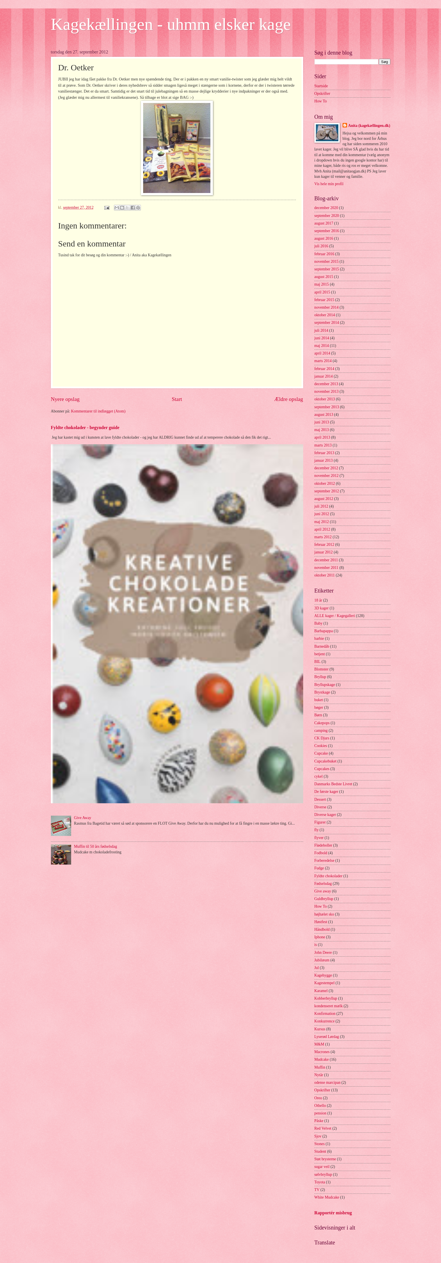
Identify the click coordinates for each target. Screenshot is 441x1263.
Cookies (320, 746)
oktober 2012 (324, 483)
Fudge (319, 868)
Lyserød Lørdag (326, 1037)
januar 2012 (323, 552)
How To (320, 101)
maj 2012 (321, 522)
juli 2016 (321, 246)
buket (318, 700)
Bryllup (320, 677)
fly (316, 830)
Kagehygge (323, 975)
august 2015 (323, 277)
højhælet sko (324, 914)
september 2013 (326, 407)
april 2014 (322, 353)
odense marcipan (327, 1082)
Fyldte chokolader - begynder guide (85, 427)
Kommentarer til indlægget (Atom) (98, 411)
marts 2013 (323, 445)
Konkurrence (324, 1021)
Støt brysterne (325, 1159)
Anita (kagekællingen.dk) (369, 126)
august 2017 (323, 223)
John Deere (323, 952)
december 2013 (326, 384)
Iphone (319, 937)
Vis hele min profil (329, 184)
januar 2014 (323, 376)
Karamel (321, 991)
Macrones (322, 1052)
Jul (316, 968)
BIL (317, 661)
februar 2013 (324, 453)
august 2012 (323, 499)
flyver (319, 838)
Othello (320, 1105)
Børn (318, 715)
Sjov (317, 1136)
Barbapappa (323, 631)
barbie (319, 638)
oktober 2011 (324, 575)
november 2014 (326, 307)
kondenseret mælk (328, 1006)
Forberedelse (324, 860)
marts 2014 (323, 361)
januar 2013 (323, 460)
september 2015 (326, 269)
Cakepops (322, 723)
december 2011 (326, 560)
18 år (318, 600)
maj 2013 (321, 430)
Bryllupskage (324, 685)
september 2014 (326, 322)
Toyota (319, 1182)
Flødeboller (323, 845)
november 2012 (326, 476)
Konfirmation (325, 1013)
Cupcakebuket (325, 761)
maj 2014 (321, 346)
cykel (318, 776)
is (315, 945)
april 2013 (322, 437)
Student (320, 1151)
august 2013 (323, 414)
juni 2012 (321, 514)
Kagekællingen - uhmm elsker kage (171, 24)
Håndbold (322, 929)
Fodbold (320, 853)
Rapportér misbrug (333, 1212)
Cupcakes (322, 769)
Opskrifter (322, 93)
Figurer (320, 822)
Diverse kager (325, 815)
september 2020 (326, 216)
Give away (322, 891)
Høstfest (320, 922)
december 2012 (326, 468)
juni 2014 (321, 338)
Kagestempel (324, 983)
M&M (319, 1044)
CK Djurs (321, 738)
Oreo (318, 1098)
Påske (318, 1121)
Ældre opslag (288, 399)
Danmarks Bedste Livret (333, 784)
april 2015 (322, 292)
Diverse (320, 807)
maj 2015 (321, 284)
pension (320, 1113)
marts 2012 (323, 537)
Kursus (319, 1029)
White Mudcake (326, 1197)
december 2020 (326, 208)
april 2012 (322, 529)
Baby (318, 623)
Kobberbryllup (325, 998)
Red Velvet (323, 1128)
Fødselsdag (323, 883)
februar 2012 (324, 544)
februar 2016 (324, 254)
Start (177, 399)
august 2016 (323, 238)
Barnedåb (321, 646)
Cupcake (321, 753)
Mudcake (321, 1059)
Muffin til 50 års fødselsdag (95, 846)
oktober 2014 (324, 315)
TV (317, 1190)
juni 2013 (321, 422)
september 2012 (326, 491)
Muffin (319, 1067)
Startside (321, 86)
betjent (319, 654)
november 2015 (326, 261)
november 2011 (326, 568)
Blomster (321, 669)
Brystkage (322, 692)
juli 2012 (321, 506)
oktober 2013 (324, 399)
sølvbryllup (323, 1174)
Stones (319, 1144)
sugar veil (322, 1167)
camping (321, 730)
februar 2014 (324, 369)
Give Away (82, 818)
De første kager (326, 791)
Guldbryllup (323, 899)
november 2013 (326, 391)
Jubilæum (322, 960)
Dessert (320, 799)
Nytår (318, 1075)
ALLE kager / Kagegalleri (334, 616)
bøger (318, 707)
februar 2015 (324, 300)
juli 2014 (321, 330)
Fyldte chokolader (328, 876)
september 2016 (326, 231)
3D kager (321, 608)
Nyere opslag (65, 399)
